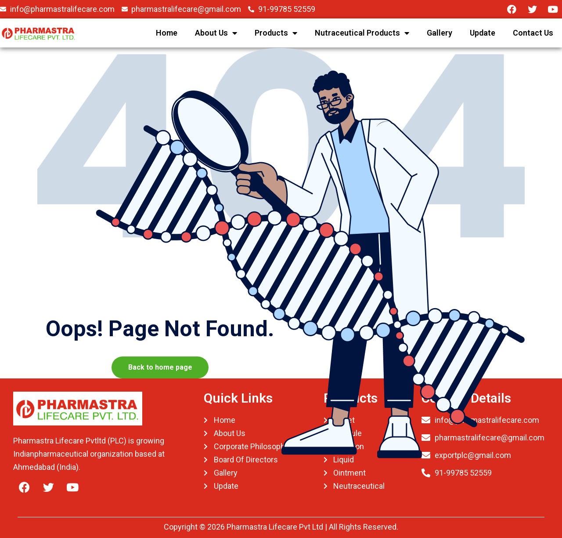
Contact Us (533, 32)
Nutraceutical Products (362, 33)
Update (482, 32)
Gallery (439, 32)
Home (166, 32)
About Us (216, 33)
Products (276, 33)
